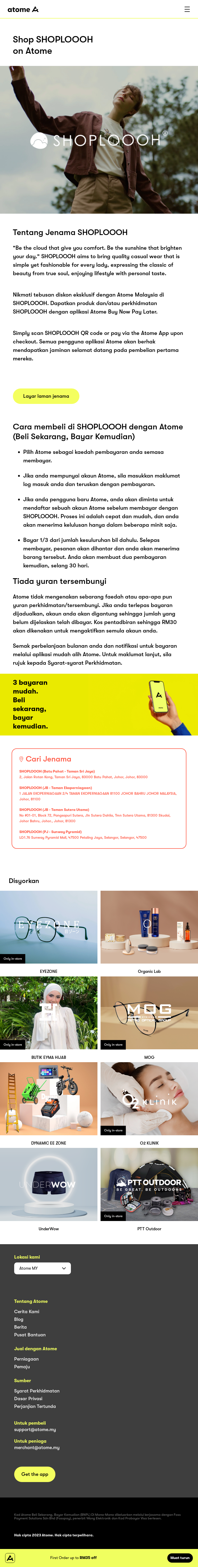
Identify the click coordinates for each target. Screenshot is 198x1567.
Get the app (34, 1474)
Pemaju (22, 1366)
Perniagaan (26, 1359)
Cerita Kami (26, 1311)
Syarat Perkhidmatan (37, 1390)
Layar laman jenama (46, 396)
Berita (20, 1327)
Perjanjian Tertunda (35, 1406)
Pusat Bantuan (30, 1334)
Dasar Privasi (28, 1398)
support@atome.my (35, 1429)
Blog (18, 1319)
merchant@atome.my (37, 1447)
